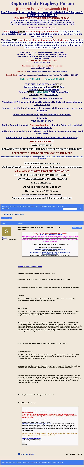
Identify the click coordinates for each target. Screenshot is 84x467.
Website (31, 454)
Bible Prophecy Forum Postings (30, 206)
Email (22, 454)
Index (14, 206)
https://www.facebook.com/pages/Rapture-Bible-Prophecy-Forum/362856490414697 (50, 253)
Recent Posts (5, 208)
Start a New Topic (6, 218)
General (19, 206)
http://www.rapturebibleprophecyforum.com (50, 249)
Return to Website (6, 206)
